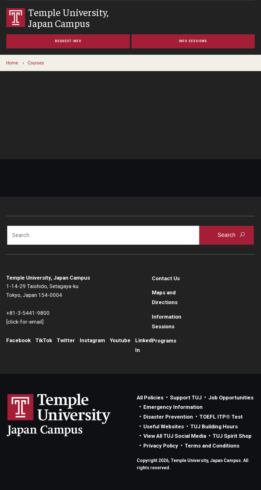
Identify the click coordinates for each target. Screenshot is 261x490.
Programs (164, 340)
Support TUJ (186, 397)
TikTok (43, 340)
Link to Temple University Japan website (69, 415)
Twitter (66, 340)
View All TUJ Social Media (174, 436)
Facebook (18, 340)
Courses (36, 62)
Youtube (120, 340)
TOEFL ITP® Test (221, 417)
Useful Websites (163, 426)
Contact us (20, 135)
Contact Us (166, 278)
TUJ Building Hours (214, 426)
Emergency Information (173, 407)
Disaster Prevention (168, 417)
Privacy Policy (160, 446)
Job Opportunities (230, 397)
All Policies (150, 397)
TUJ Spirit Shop (232, 436)
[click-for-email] (25, 322)
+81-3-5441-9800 (28, 313)
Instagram (92, 340)
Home (12, 62)
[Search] (103, 235)
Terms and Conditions (212, 446)
